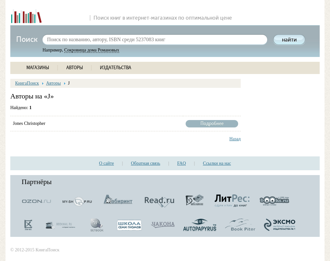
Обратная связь (145, 163)
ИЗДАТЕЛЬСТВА (115, 67)
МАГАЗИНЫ (37, 67)
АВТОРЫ (74, 67)
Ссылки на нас (217, 163)
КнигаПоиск (27, 83)
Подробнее (212, 123)
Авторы (53, 83)
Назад (235, 138)
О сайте (106, 163)
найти (289, 40)
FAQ (181, 163)
